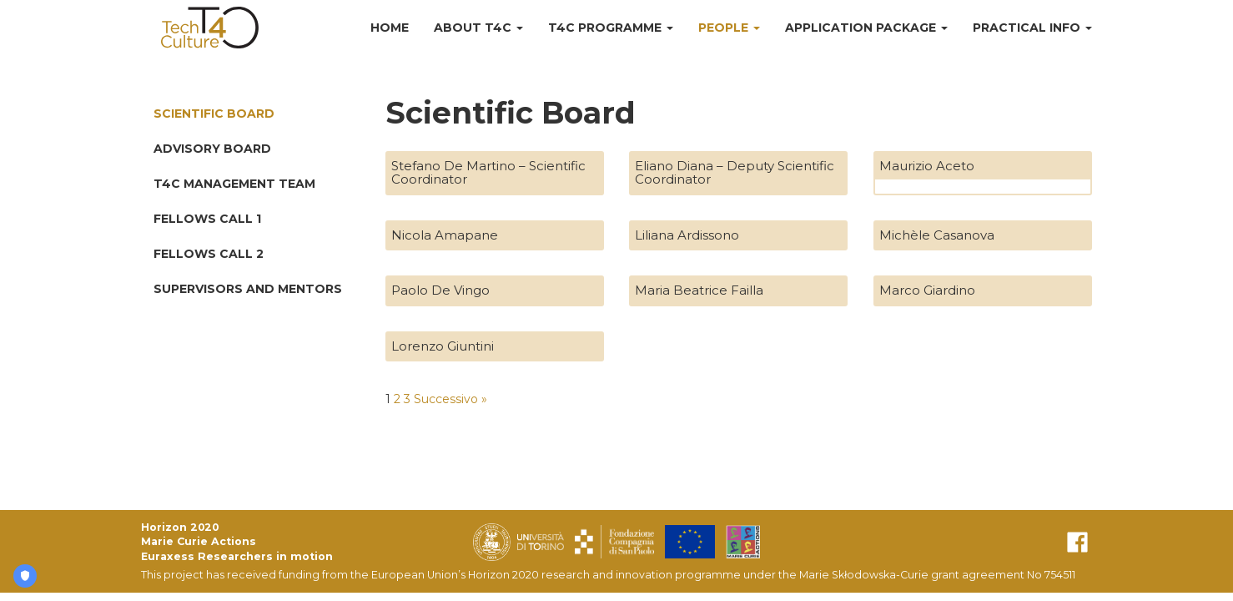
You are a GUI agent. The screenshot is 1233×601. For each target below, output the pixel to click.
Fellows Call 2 (208, 253)
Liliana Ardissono (687, 235)
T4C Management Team (234, 183)
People (729, 27)
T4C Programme (610, 27)
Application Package (866, 27)
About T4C (478, 27)
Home (389, 27)
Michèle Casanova (936, 235)
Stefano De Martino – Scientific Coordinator (488, 173)
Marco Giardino (927, 290)
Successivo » (450, 399)
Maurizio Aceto (926, 166)
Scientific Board (213, 113)
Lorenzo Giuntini (442, 346)
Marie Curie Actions (198, 541)
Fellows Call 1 (207, 218)
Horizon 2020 (180, 527)
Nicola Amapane (444, 235)
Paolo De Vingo (440, 290)
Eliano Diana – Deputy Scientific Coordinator (734, 173)
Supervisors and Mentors (247, 288)
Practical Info (1032, 27)
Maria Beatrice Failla (699, 290)
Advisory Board (212, 148)
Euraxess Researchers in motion (237, 556)
